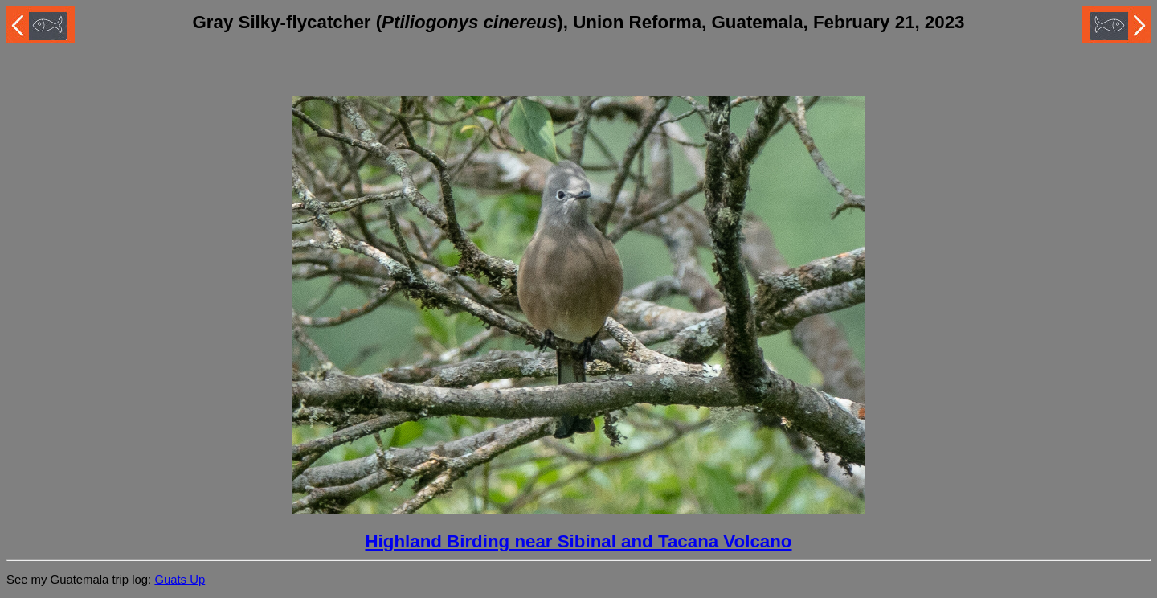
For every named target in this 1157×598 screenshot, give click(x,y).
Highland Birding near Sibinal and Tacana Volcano (578, 541)
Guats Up (179, 579)
